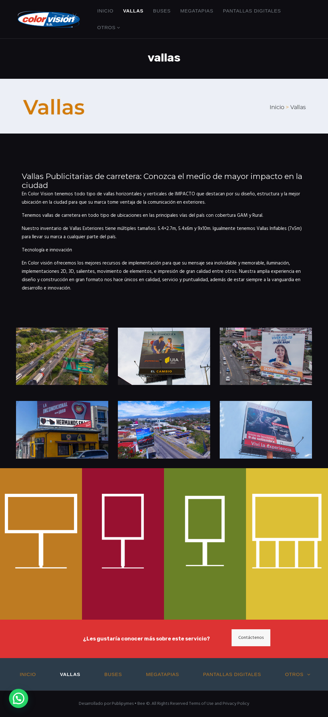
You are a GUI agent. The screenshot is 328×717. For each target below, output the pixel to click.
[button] (18, 698)
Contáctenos (251, 637)
